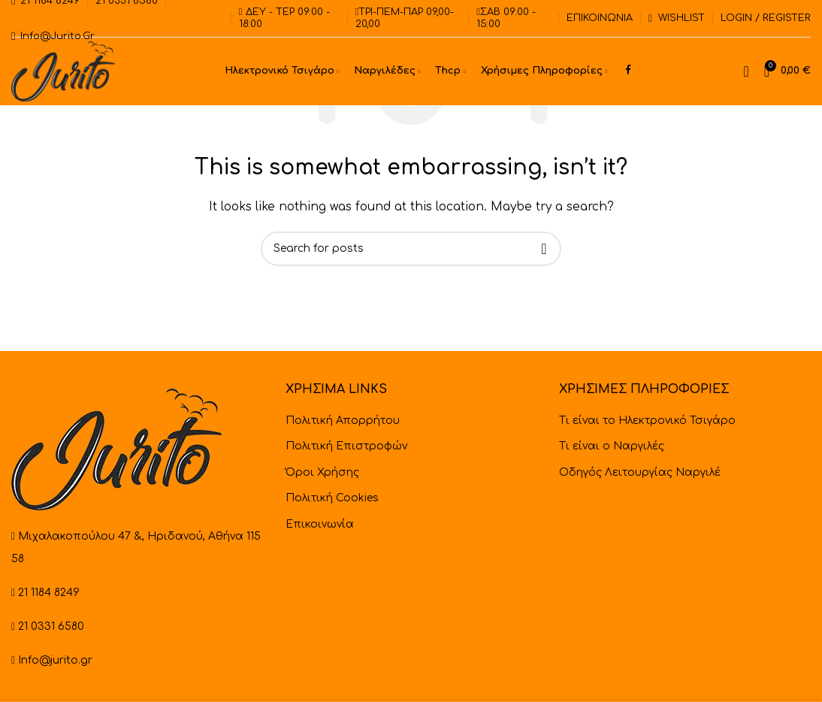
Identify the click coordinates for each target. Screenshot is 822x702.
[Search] (746, 71)
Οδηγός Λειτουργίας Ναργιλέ (640, 472)
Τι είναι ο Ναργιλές (611, 446)
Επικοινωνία (320, 524)
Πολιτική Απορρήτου (343, 420)
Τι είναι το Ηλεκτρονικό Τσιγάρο (647, 420)
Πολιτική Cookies (332, 498)
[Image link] (116, 449)
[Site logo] (63, 71)
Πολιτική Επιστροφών (346, 446)
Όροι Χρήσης (322, 472)
